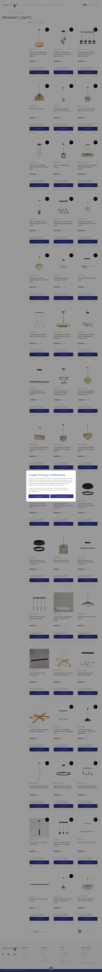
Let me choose (39, 496)
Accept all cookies (62, 496)
